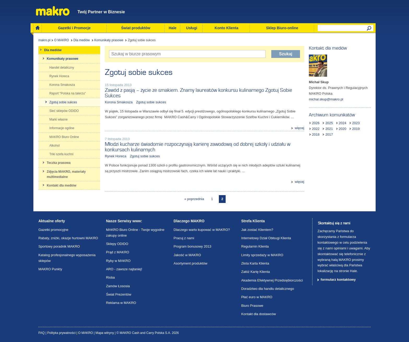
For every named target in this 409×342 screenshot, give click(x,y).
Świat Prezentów (118, 294)
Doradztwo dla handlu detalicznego (267, 289)
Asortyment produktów (190, 263)
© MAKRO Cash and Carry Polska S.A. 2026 (148, 333)
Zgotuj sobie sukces (151, 102)
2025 (329, 123)
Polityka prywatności (61, 333)
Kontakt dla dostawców (258, 314)
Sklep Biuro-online (282, 28)
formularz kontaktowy (338, 279)
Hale (173, 28)
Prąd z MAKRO (117, 252)
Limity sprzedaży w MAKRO (262, 255)
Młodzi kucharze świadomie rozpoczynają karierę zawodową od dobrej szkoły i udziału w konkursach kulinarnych (197, 147)
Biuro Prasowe (252, 306)
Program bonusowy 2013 (193, 246)
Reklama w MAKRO (121, 303)
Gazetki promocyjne (53, 230)
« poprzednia (194, 199)
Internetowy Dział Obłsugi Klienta (266, 238)
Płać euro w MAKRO (256, 297)
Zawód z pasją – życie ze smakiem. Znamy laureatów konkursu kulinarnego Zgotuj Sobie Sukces (198, 93)
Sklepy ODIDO (117, 244)
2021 (329, 129)
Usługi (191, 28)
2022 (316, 129)
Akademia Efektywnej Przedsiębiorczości (272, 280)
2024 (342, 123)
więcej (299, 128)
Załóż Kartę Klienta (255, 272)
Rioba (110, 277)
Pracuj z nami (184, 238)
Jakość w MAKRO (187, 255)
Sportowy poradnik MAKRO (59, 246)
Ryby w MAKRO (118, 261)
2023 (356, 123)
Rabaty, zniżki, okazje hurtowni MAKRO (68, 238)
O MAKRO (61, 40)
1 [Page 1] (212, 199)
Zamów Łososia (118, 286)
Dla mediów (82, 40)
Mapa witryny (105, 333)
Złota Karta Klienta (255, 263)
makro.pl (44, 40)
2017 (329, 134)
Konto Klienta (226, 28)
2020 (342, 129)
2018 (316, 134)
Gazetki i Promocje (74, 28)
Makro (53, 11)
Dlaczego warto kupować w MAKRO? (202, 230)
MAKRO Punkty (50, 269)
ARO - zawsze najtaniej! (124, 269)
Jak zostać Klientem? (257, 230)
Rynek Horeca (115, 156)
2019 (356, 129)
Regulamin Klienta (255, 246)
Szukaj (285, 54)
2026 (316, 123)
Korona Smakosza (119, 102)
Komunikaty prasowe (108, 40)
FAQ (41, 333)
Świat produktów (135, 28)
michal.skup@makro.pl (326, 99)
